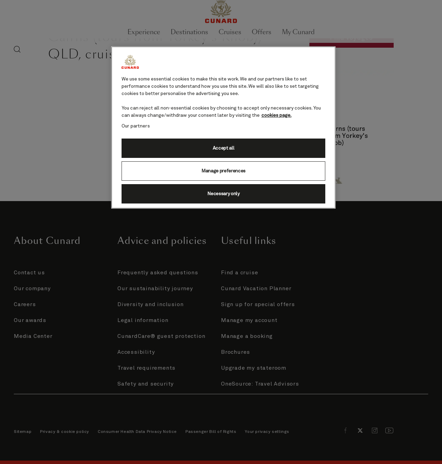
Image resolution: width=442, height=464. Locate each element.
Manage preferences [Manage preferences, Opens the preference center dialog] (223, 171)
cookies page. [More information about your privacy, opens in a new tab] (276, 115)
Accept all (223, 148)
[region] (223, 127)
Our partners (136, 126)
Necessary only (223, 193)
